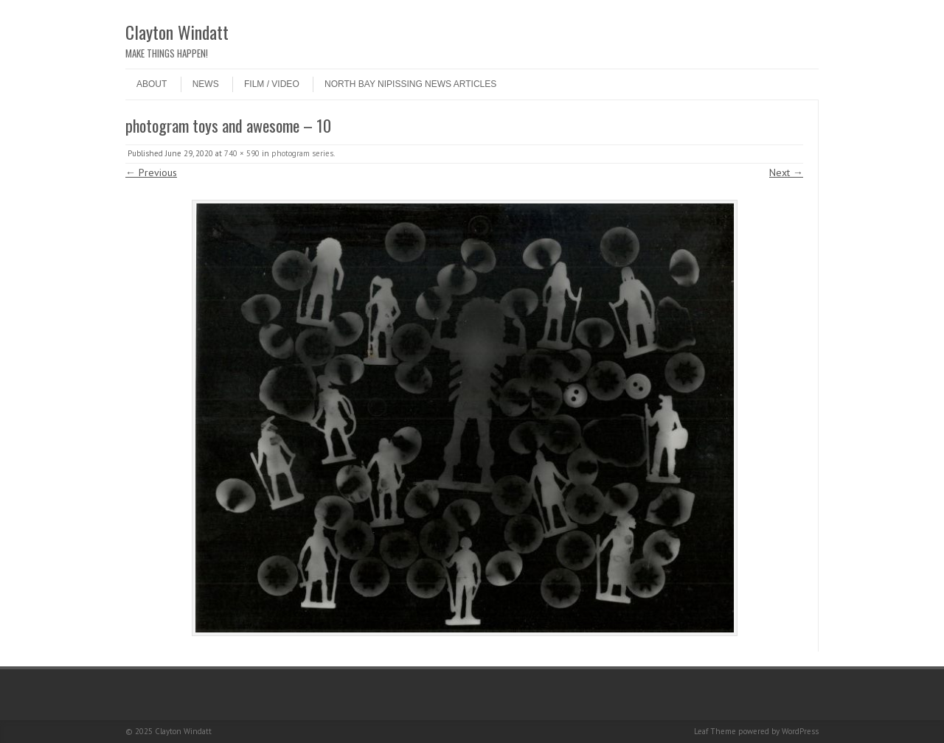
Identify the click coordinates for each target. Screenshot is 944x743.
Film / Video (271, 84)
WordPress (800, 731)
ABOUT (151, 84)
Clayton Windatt (177, 31)
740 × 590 (242, 153)
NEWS (205, 84)
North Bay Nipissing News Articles (410, 84)
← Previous (151, 172)
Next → (786, 172)
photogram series (302, 153)
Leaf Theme (715, 731)
